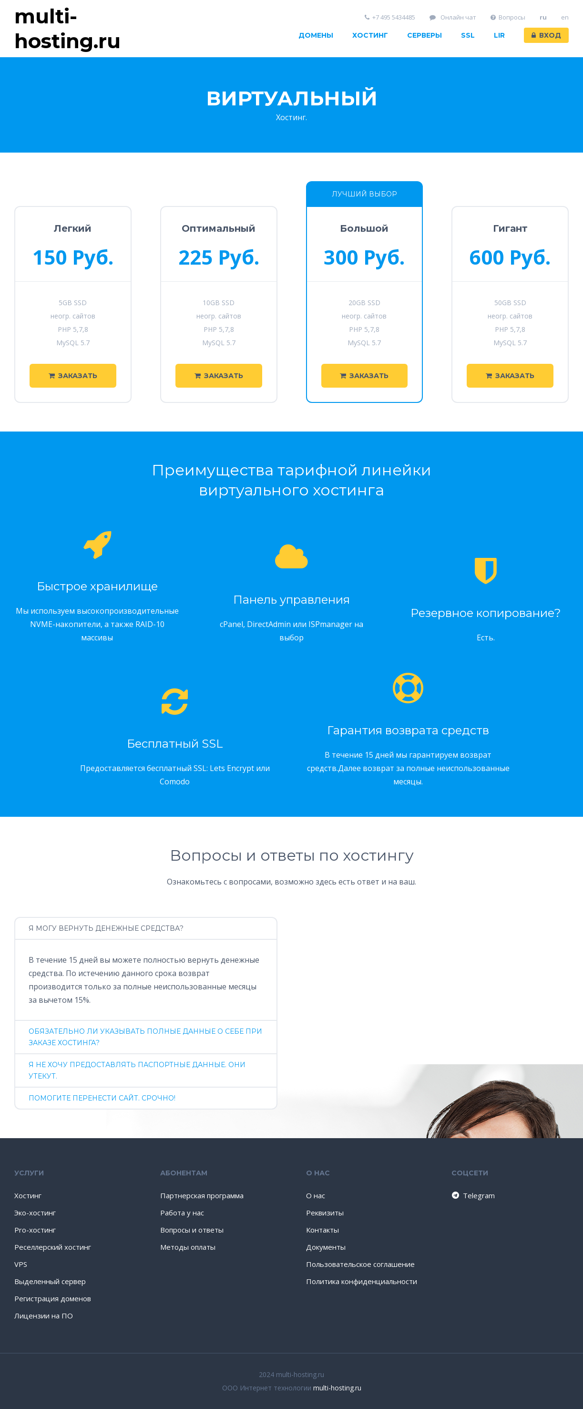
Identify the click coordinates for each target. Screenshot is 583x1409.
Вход (546, 35)
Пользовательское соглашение (360, 1264)
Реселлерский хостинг (52, 1247)
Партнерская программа (202, 1195)
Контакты (322, 1229)
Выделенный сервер (50, 1281)
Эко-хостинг (35, 1212)
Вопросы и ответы (192, 1229)
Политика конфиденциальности (361, 1281)
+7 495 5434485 (390, 17)
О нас (315, 1195)
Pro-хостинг (35, 1229)
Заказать (73, 375)
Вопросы (508, 17)
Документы (326, 1247)
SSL (468, 35)
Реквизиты (325, 1212)
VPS (20, 1264)
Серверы (424, 35)
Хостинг (370, 35)
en (565, 17)
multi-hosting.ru (337, 1387)
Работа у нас (182, 1212)
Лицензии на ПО (43, 1315)
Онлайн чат (453, 17)
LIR (499, 35)
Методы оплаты (187, 1247)
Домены (315, 35)
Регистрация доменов (52, 1298)
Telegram (472, 1195)
